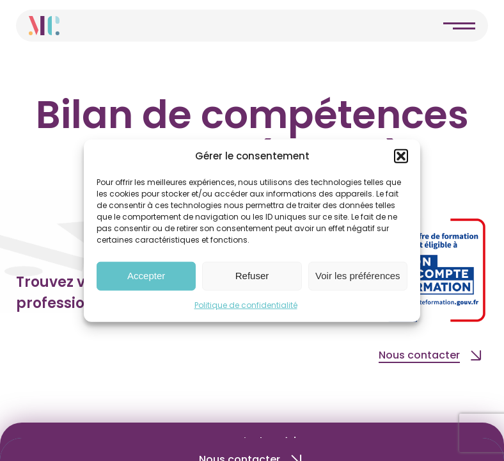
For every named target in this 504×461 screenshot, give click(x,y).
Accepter (146, 275)
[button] (401, 156)
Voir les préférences (357, 275)
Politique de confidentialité (245, 304)
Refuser (252, 275)
